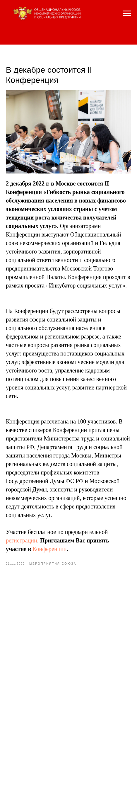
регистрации (21, 540)
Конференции (49, 549)
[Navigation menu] (127, 13)
